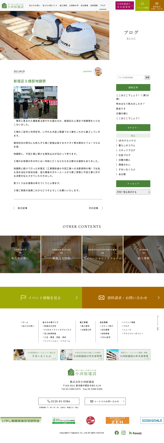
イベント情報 (129, 322)
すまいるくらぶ (127, 169)
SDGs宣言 (106, 337)
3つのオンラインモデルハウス (57, 329)
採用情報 (95, 5)
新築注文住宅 (50, 326)
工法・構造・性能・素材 (55, 337)
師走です (121, 108)
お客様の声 (75, 5)
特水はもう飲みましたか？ (130, 103)
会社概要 (105, 329)
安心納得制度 (50, 333)
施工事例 (64, 5)
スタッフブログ (127, 150)
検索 (147, 77)
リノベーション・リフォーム (57, 341)
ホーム (25, 322)
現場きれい (125, 164)
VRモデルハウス (127, 140)
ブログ (104, 5)
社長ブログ (125, 155)
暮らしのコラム (127, 145)
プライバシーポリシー (133, 333)
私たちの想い (36, 5)
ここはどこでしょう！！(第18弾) (132, 97)
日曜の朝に (122, 113)
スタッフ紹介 (107, 326)
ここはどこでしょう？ (128, 118)
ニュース (127, 329)
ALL (133, 135)
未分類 (122, 174)
